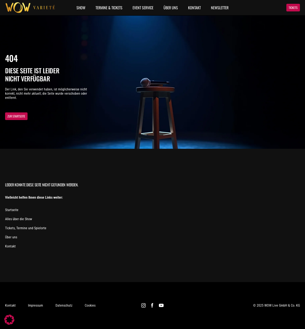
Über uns (11, 237)
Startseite (11, 210)
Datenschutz (63, 305)
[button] (9, 319)
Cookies (90, 305)
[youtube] (161, 305)
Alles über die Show (18, 219)
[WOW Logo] (30, 4)
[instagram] (143, 305)
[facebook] (152, 305)
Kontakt (10, 246)
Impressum (35, 305)
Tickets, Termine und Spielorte (25, 228)
